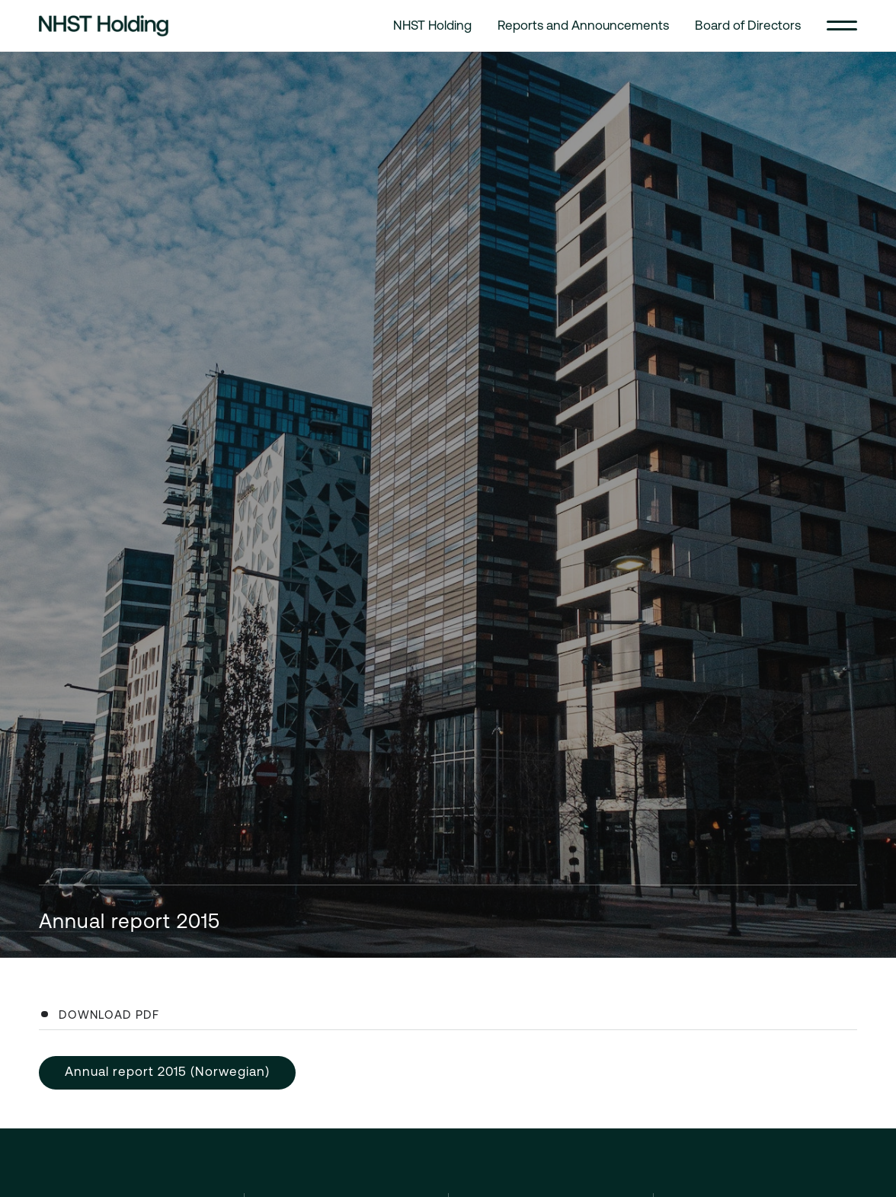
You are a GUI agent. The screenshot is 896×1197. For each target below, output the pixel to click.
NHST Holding (432, 25)
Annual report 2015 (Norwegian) (167, 1071)
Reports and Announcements (583, 25)
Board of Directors (748, 25)
